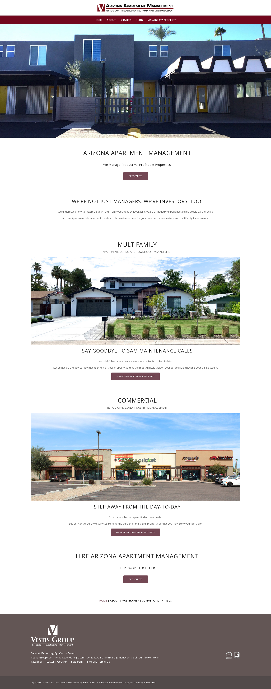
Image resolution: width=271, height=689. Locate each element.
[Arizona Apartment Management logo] (135, 7)
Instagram (76, 661)
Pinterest (91, 661)
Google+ (62, 661)
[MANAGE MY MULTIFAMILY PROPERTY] (135, 376)
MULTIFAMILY (130, 600)
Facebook (36, 661)
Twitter (49, 661)
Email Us (105, 661)
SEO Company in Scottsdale (143, 682)
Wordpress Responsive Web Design (113, 682)
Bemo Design (89, 682)
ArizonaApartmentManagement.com (108, 657)
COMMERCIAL (150, 600)
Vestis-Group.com (41, 657)
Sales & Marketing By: (44, 653)
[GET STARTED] (135, 176)
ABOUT (114, 600)
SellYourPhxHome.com (146, 657)
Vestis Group (67, 653)
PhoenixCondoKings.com (70, 657)
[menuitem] (98, 20)
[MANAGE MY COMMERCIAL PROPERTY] (135, 532)
